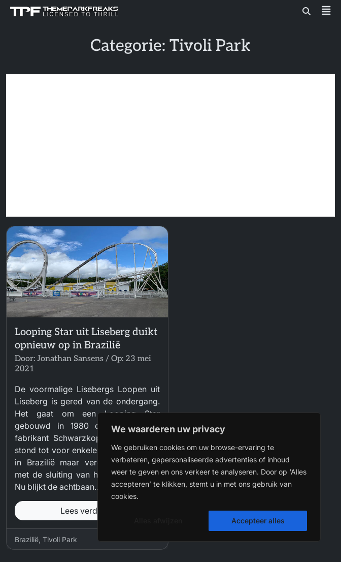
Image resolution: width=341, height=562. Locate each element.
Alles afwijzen (158, 520)
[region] (209, 477)
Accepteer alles (258, 520)
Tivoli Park (60, 539)
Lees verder (87, 511)
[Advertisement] (170, 145)
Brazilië (27, 539)
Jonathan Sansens (70, 359)
